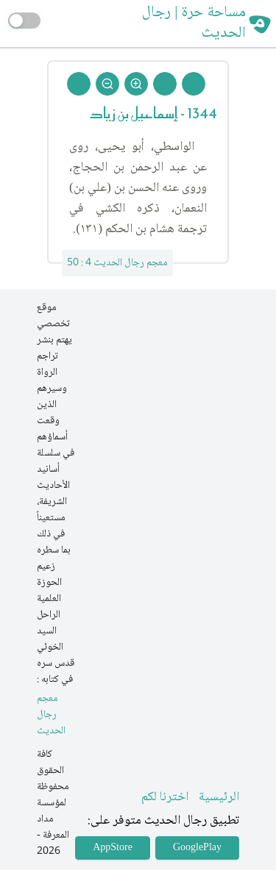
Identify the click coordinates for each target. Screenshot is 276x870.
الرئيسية (219, 797)
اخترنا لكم (164, 797)
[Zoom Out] (107, 84)
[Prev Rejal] (193, 84)
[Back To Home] (79, 84)
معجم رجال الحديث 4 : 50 (117, 263)
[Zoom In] (136, 84)
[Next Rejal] (165, 84)
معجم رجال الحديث (51, 715)
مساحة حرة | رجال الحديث (193, 23)
